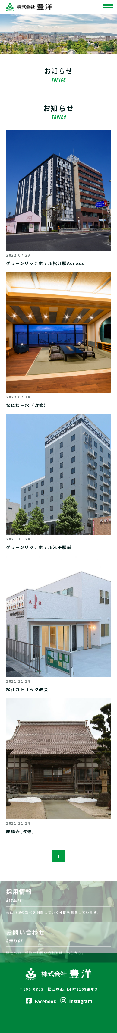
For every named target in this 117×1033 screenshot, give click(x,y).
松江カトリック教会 (27, 689)
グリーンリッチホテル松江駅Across (45, 263)
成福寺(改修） (21, 831)
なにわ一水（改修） (27, 405)
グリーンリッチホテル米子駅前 (38, 547)
